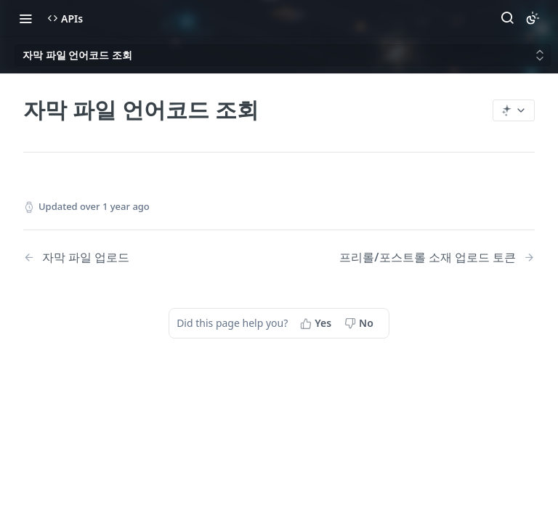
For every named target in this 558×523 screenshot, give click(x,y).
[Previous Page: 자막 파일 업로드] (133, 257)
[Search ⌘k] (507, 18)
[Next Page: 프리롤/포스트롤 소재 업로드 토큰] (437, 257)
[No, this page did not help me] (360, 323)
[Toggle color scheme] (532, 18)
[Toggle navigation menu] (25, 18)
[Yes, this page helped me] (317, 323)
